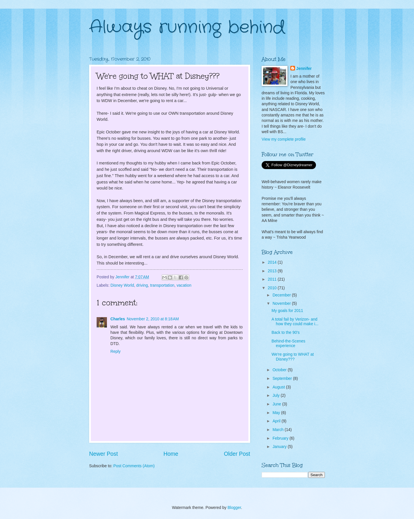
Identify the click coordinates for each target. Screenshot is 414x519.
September (283, 378)
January (280, 447)
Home (171, 454)
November (282, 303)
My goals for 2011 (287, 311)
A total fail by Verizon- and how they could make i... (294, 321)
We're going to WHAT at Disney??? (292, 356)
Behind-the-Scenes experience (288, 343)
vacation (184, 285)
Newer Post (103, 454)
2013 (273, 271)
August (279, 387)
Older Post (237, 454)
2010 (273, 288)
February (281, 438)
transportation (162, 285)
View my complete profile (284, 139)
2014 (273, 262)
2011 (273, 279)
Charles (117, 319)
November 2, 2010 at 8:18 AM (153, 319)
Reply (115, 351)
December (282, 295)
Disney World (122, 285)
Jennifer (304, 68)
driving (142, 285)
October (280, 370)
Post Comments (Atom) (133, 466)
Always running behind (187, 27)
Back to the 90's (285, 332)
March (279, 430)
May (277, 413)
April (277, 421)
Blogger (234, 507)
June (277, 404)
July (277, 395)
